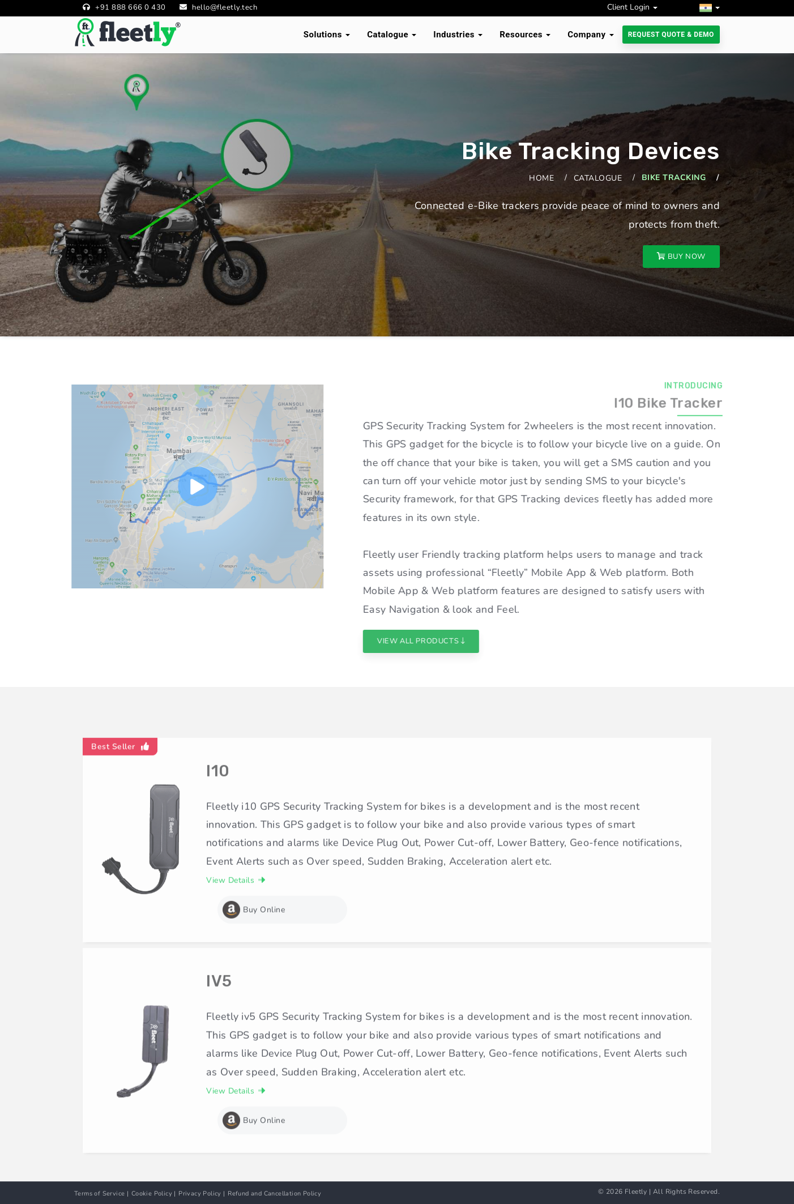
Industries (458, 34)
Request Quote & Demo (671, 35)
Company (590, 34)
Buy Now (681, 256)
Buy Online (254, 936)
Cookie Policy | (153, 1193)
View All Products (446, 641)
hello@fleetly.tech (224, 7)
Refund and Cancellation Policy (274, 1193)
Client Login (632, 7)
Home (541, 178)
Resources (525, 34)
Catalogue (391, 34)
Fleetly (636, 1191)
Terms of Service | (101, 1193)
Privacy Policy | (201, 1193)
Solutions (327, 34)
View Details (236, 906)
